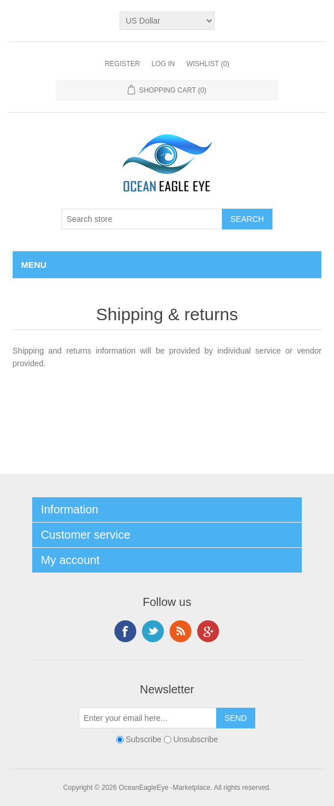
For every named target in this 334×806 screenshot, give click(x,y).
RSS (180, 631)
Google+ (208, 631)
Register (122, 64)
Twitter (153, 631)
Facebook (125, 631)
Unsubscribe (196, 739)
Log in (163, 64)
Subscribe (143, 739)
